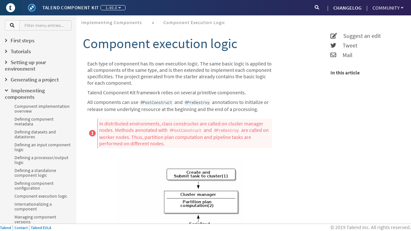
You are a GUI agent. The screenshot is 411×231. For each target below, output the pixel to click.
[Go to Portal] (10, 7)
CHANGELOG (347, 7)
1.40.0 (113, 7)
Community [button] (387, 7)
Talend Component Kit (70, 7)
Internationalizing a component (33, 206)
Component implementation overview (42, 108)
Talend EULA (41, 227)
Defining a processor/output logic (41, 160)
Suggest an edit (355, 36)
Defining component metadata (34, 121)
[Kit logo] (31, 7)
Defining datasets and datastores (35, 134)
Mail (341, 55)
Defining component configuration (34, 185)
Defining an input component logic (42, 147)
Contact (21, 227)
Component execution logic (40, 196)
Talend (5, 227)
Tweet (343, 45)
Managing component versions (35, 219)
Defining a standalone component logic (35, 172)
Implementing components (111, 22)
